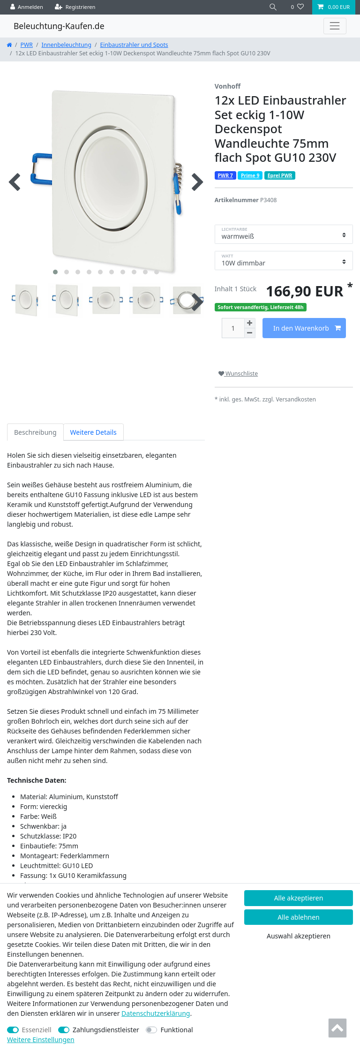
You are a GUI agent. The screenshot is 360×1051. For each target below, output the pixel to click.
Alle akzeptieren (298, 897)
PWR (27, 45)
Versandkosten (296, 399)
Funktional (176, 1029)
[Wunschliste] (297, 7)
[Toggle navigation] (334, 26)
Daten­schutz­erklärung (155, 1013)
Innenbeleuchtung (66, 45)
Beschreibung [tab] (35, 432)
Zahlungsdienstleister (106, 1029)
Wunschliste (238, 374)
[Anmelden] (27, 7)
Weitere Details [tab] (93, 432)
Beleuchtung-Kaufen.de (59, 25)
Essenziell (37, 1029)
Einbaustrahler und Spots (134, 45)
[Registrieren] (75, 7)
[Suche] (273, 7)
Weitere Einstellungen (41, 1039)
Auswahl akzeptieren (298, 935)
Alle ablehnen (299, 917)
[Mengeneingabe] (233, 328)
